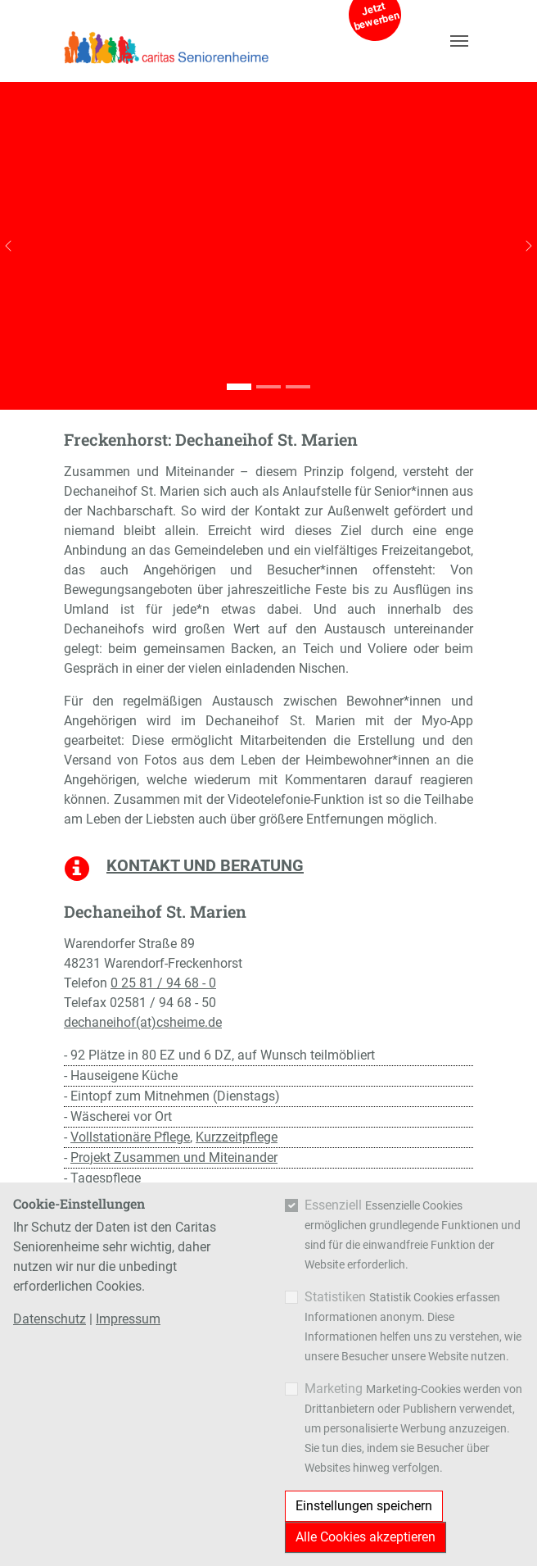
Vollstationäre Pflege (130, 1137)
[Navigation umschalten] (459, 41)
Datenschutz (49, 1319)
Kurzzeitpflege (237, 1137)
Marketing (334, 1388)
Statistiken (335, 1297)
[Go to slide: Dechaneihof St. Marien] (239, 387)
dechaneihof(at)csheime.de (143, 1022)
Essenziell (333, 1205)
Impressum (128, 1319)
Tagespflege (105, 1178)
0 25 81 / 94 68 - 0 (163, 983)
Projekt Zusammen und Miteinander (174, 1157)
